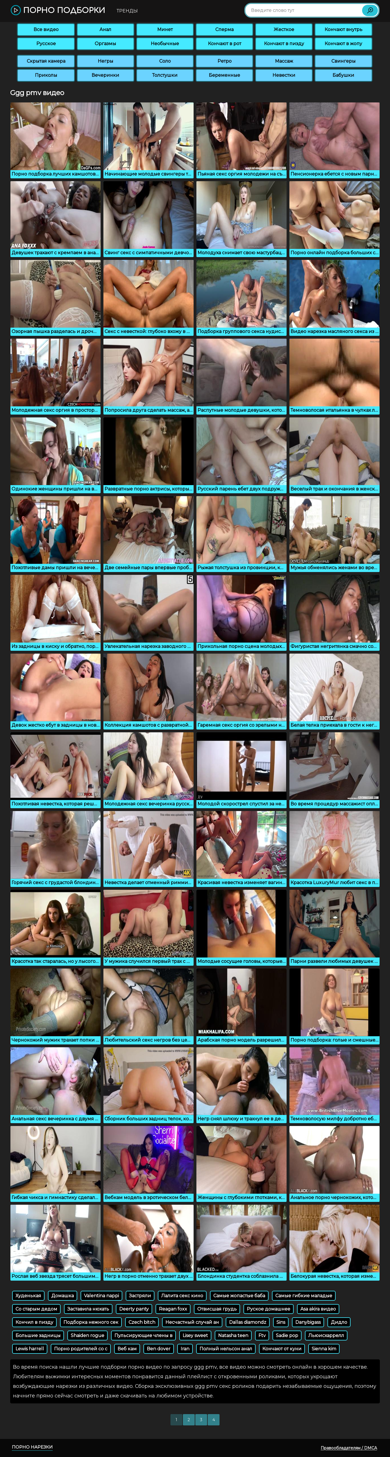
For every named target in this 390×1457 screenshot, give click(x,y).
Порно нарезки (32, 1447)
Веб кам (127, 1348)
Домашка (62, 1295)
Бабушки (343, 75)
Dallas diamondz (247, 1322)
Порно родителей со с (80, 1348)
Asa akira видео (318, 1309)
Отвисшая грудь (217, 1309)
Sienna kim (324, 1348)
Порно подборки (58, 10)
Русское (46, 43)
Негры (105, 61)
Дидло (339, 1322)
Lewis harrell (29, 1348)
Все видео (46, 29)
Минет (165, 29)
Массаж (284, 61)
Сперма (224, 29)
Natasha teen (233, 1335)
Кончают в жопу (343, 43)
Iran (185, 1348)
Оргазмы (105, 43)
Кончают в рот (224, 43)
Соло (165, 61)
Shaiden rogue (87, 1335)
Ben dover (158, 1348)
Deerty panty (134, 1309)
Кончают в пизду (284, 43)
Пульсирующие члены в (143, 1335)
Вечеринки (105, 75)
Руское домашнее (268, 1309)
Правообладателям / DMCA (349, 1448)
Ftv (262, 1335)
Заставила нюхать (88, 1309)
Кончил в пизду (34, 1322)
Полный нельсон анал (226, 1348)
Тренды (127, 11)
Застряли (140, 1295)
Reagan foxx (173, 1309)
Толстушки (165, 75)
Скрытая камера (46, 61)
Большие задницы (38, 1335)
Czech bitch (141, 1322)
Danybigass (308, 1322)
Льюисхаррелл (326, 1335)
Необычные (165, 43)
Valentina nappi (101, 1295)
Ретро (225, 61)
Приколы (46, 75)
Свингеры (343, 61)
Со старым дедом (36, 1309)
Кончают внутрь (343, 29)
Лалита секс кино (182, 1295)
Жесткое (284, 29)
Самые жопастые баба (239, 1295)
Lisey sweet (195, 1335)
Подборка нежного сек (90, 1322)
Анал (105, 29)
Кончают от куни (282, 1348)
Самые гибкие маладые (303, 1295)
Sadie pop (287, 1335)
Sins (280, 1322)
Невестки (283, 75)
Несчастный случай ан (192, 1322)
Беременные (224, 75)
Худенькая (28, 1295)
